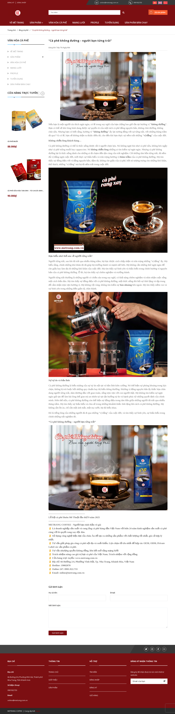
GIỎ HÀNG (94, 695)
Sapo (37, 711)
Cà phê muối (13, 141)
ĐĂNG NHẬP (95, 680)
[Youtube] (164, 649)
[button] (42, 93)
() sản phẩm (157, 12)
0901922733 (138, 3)
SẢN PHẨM (36, 22)
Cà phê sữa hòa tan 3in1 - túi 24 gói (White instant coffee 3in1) (35, 191)
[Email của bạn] (149, 681)
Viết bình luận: (55, 605)
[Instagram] (152, 649)
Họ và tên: (53, 592)
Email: (112, 592)
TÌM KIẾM (93, 672)
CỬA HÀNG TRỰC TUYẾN (23, 92)
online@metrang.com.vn (109, 3)
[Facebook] (158, 649)
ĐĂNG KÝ (93, 687)
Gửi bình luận (57, 633)
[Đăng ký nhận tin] (164, 681)
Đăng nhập (21, 3)
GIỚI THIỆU (53, 680)
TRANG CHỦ (53, 672)
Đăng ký (11, 3)
